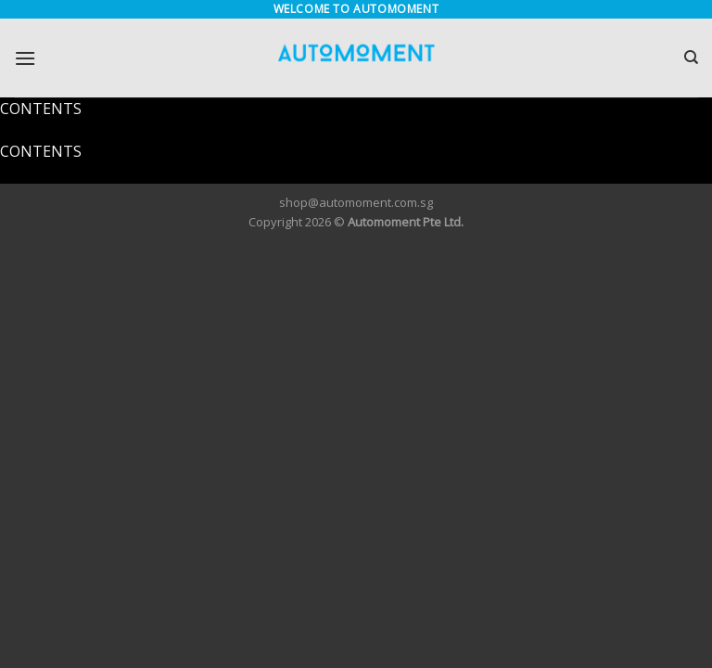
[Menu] (25, 58)
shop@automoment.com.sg (356, 202)
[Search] (691, 57)
